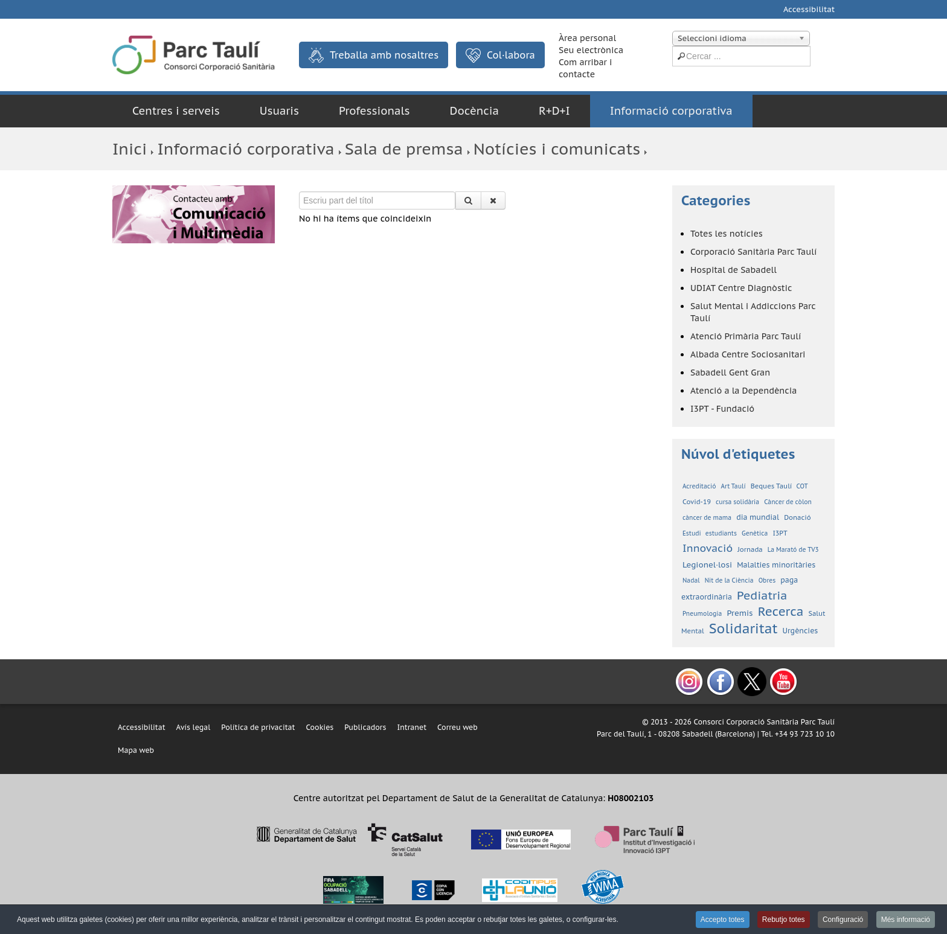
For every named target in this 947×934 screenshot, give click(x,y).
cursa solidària (737, 502)
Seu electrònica (591, 50)
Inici (129, 149)
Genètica (755, 533)
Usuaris (279, 111)
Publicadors (365, 727)
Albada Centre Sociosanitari (748, 354)
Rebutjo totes (783, 919)
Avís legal (193, 727)
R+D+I (554, 111)
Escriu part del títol (299, 191)
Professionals (374, 111)
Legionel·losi (707, 565)
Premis (740, 613)
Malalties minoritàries (776, 564)
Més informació (905, 919)
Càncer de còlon (788, 502)
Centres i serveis (176, 111)
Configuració (843, 919)
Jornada (749, 549)
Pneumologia (702, 614)
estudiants (721, 533)
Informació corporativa (671, 111)
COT (802, 486)
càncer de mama (706, 518)
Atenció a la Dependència (743, 390)
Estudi (692, 533)
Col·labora (500, 55)
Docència (474, 111)
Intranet (411, 727)
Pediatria (762, 595)
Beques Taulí (772, 486)
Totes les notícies (726, 233)
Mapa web (136, 750)
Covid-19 (696, 501)
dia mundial (757, 517)
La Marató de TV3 (793, 550)
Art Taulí (733, 486)
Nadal (691, 580)
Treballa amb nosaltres (373, 55)
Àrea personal (587, 38)
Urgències (800, 630)
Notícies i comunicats (557, 149)
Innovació (707, 548)
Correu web (457, 727)
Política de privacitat (258, 727)
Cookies (319, 727)
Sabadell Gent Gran (730, 372)
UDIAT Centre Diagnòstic (741, 288)
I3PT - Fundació (722, 408)
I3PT (779, 533)
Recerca (781, 611)
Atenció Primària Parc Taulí (745, 336)
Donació (797, 517)
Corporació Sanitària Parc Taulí (753, 251)
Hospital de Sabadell (733, 269)
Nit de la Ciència (729, 580)
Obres (767, 580)
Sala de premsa (404, 149)
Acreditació (699, 486)
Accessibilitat (809, 9)
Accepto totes (723, 919)
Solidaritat (743, 628)
